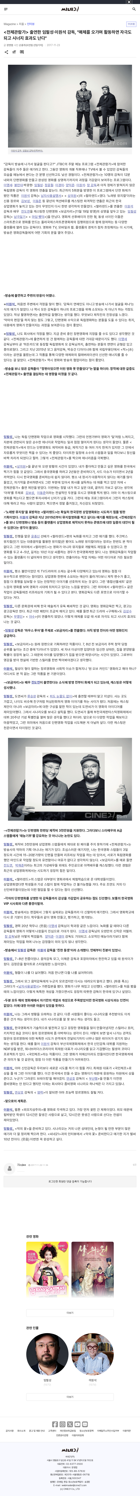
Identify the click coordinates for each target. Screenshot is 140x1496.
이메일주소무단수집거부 (108, 1430)
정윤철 (49, 185)
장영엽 (10, 45)
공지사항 (10, 1430)
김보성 (25, 201)
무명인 (18, 616)
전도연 (25, 211)
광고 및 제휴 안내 (37, 1430)
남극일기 (20, 217)
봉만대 (18, 185)
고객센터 (52, 1430)
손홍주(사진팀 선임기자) (31, 45)
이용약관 (127, 1430)
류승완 (31, 696)
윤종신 (35, 536)
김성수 (127, 611)
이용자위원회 (78, 1435)
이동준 (37, 201)
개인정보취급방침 (68, 1430)
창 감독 (92, 185)
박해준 (19, 865)
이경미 (59, 185)
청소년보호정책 (86, 1430)
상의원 (72, 196)
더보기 (70, 1312)
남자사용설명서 (51, 196)
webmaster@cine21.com (74, 1485)
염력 (40, 1092)
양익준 (70, 185)
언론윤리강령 (62, 1435)
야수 (32, 616)
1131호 (131, 24)
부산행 (93, 1078)
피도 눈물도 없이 (61, 696)
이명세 (8, 185)
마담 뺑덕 (38, 217)
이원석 (80, 185)
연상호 (70, 1078)
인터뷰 (31, 24)
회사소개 (21, 1430)
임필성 (38, 185)
